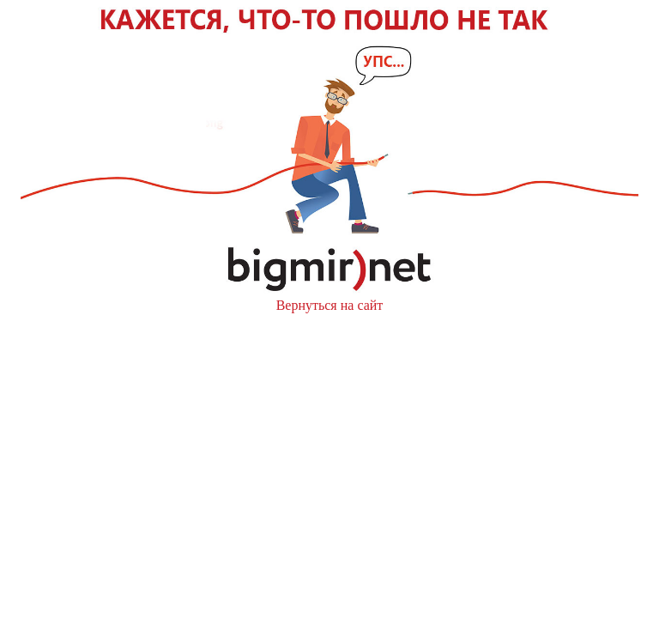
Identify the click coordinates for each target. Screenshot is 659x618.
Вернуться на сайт (330, 305)
